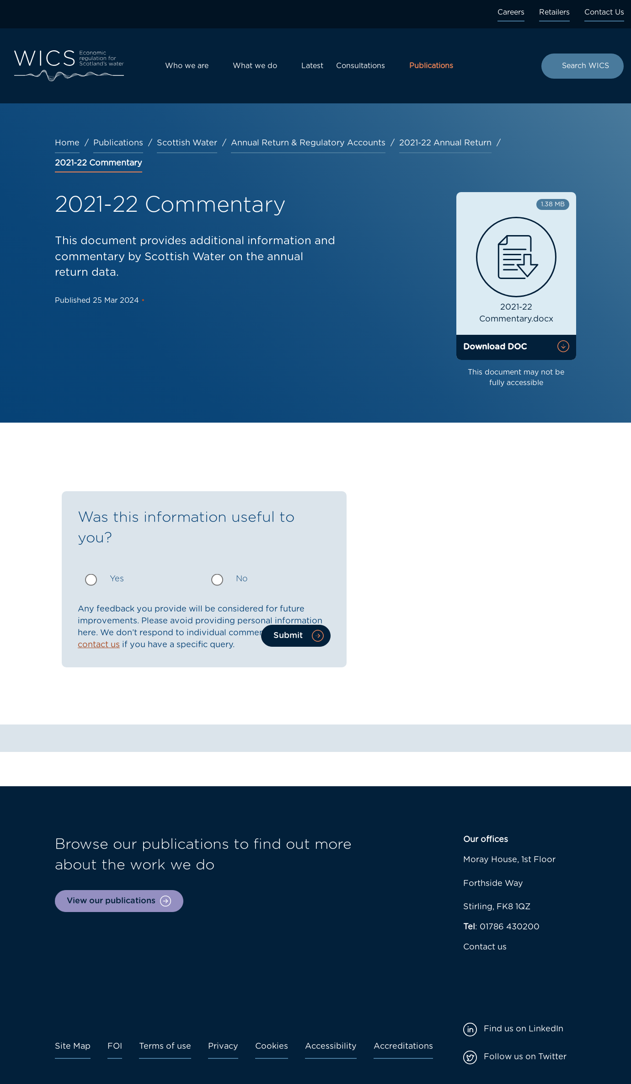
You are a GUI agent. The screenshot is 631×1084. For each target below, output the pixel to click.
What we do (255, 66)
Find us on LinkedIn (523, 1029)
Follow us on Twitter (525, 1057)
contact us (99, 645)
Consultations (360, 66)
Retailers (554, 12)
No (242, 579)
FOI (114, 1046)
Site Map (73, 1046)
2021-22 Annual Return (445, 143)
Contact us (485, 947)
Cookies (271, 1046)
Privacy (223, 1046)
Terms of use (165, 1046)
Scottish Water (187, 143)
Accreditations (403, 1046)
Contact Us (604, 12)
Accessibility (331, 1046)
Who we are (187, 66)
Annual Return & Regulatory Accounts (308, 143)
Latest (312, 66)
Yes (117, 579)
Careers (510, 12)
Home (67, 143)
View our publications (111, 901)
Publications (431, 66)
